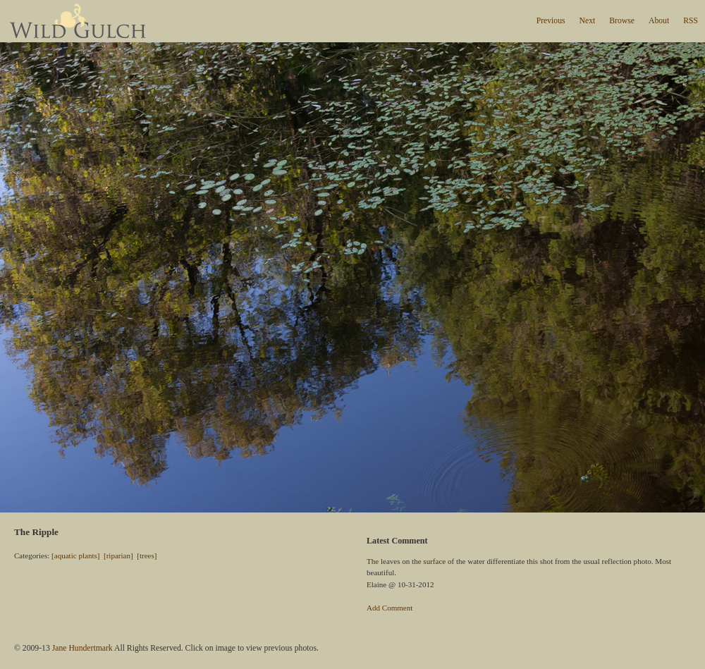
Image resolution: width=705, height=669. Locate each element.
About (659, 20)
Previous (551, 20)
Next (588, 20)
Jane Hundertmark (82, 648)
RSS (690, 20)
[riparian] (118, 555)
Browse (621, 20)
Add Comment (389, 607)
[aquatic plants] (75, 555)
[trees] (147, 555)
